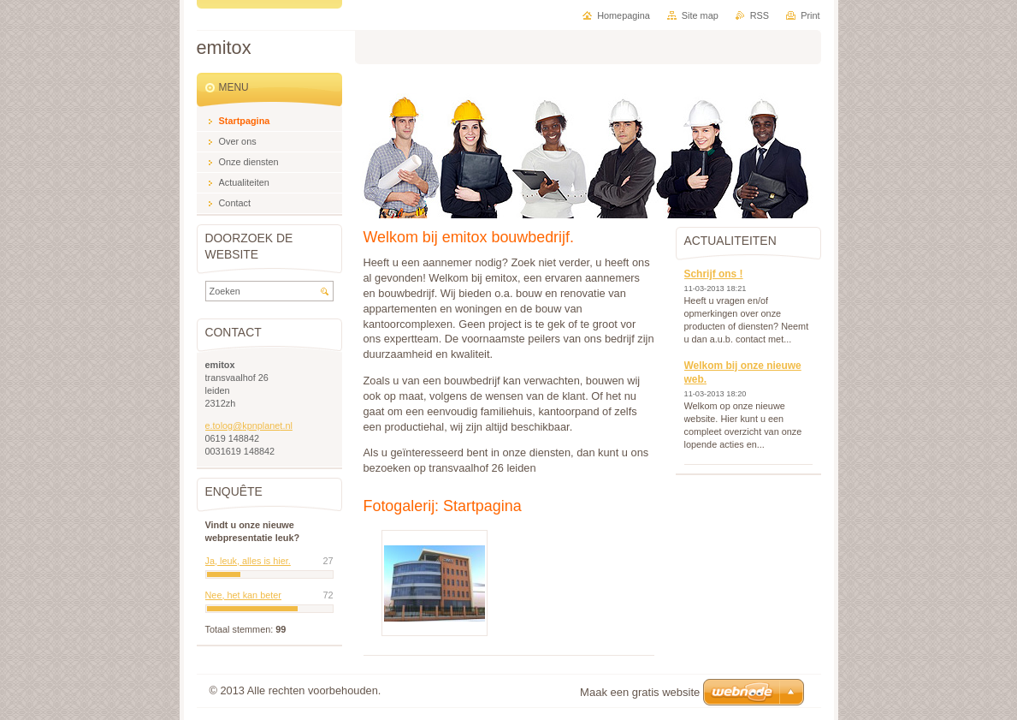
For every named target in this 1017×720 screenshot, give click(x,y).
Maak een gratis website (640, 692)
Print (810, 15)
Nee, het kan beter (243, 595)
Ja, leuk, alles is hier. (248, 561)
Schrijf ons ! (713, 274)
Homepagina (623, 15)
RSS (759, 15)
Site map (700, 15)
